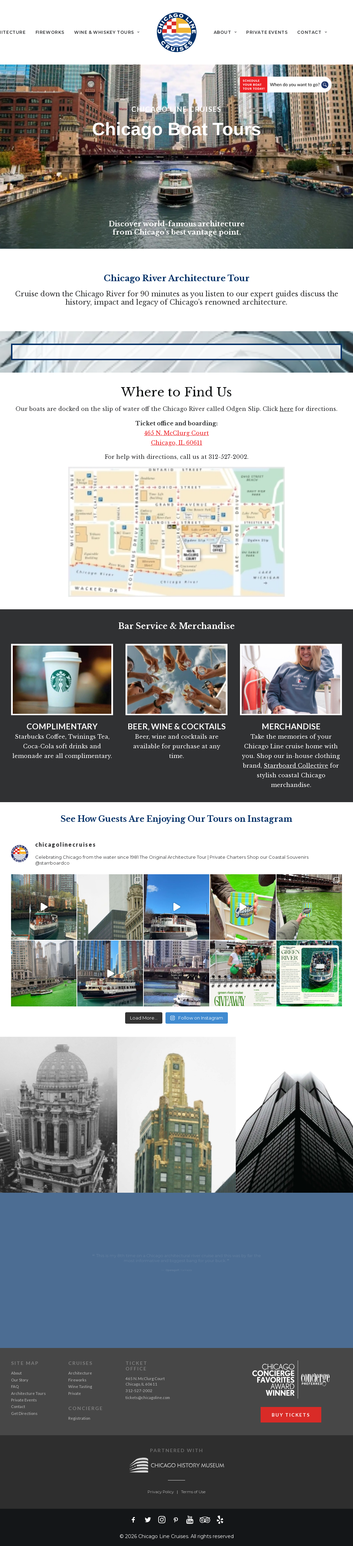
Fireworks (50, 32)
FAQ (15, 1386)
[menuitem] (50, 32)
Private (74, 1393)
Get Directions (24, 1413)
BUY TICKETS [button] (291, 1414)
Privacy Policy (161, 1491)
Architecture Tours (28, 1393)
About (225, 32)
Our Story (19, 1379)
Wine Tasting (80, 1386)
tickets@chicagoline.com (147, 1397)
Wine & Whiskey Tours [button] (106, 32)
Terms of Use (193, 1491)
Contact (312, 32)
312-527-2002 (138, 1390)
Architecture (80, 1373)
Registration (79, 1418)
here (286, 408)
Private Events (267, 32)
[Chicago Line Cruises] (176, 32)
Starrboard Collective (296, 765)
